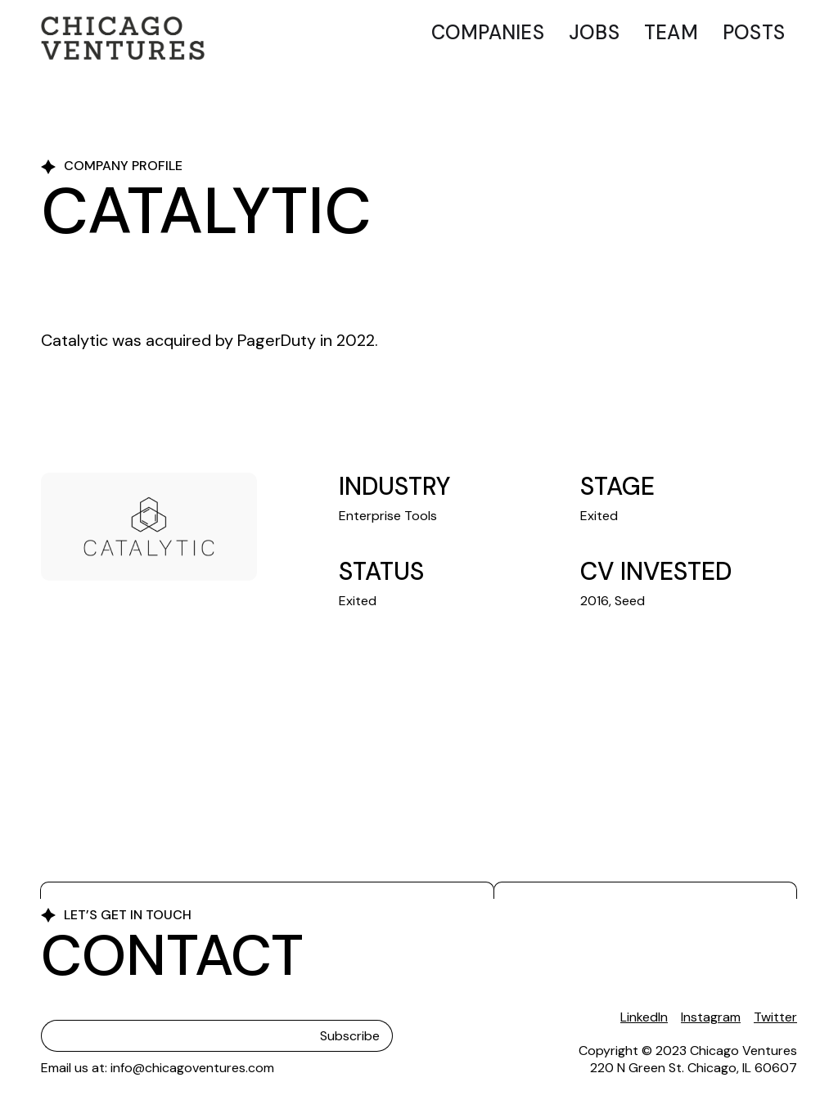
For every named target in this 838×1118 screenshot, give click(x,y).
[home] (123, 38)
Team (671, 32)
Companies (487, 32)
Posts (754, 32)
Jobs (594, 32)
